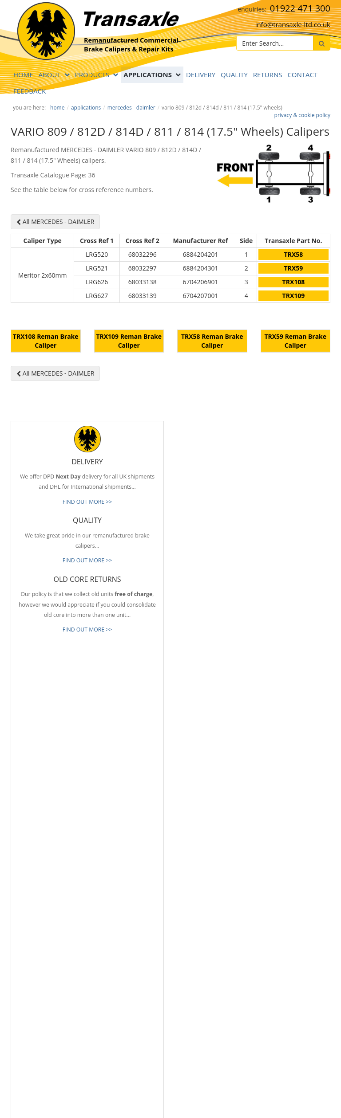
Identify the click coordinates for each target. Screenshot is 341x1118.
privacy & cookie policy (302, 115)
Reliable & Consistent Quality (212, 840)
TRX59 (293, 268)
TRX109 (293, 295)
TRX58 (293, 254)
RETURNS (267, 74)
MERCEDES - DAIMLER (131, 107)
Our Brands (191, 894)
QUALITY (234, 74)
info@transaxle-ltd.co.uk (292, 24)
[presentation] (85, 1046)
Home (23, 74)
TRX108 (293, 282)
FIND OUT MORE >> (87, 571)
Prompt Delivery (197, 854)
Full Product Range (200, 880)
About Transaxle (197, 906)
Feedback (29, 90)
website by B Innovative (303, 1101)
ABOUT (50, 74)
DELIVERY (200, 74)
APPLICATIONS (147, 74)
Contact (302, 74)
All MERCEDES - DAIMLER (55, 221)
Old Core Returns (198, 867)
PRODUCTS (92, 74)
